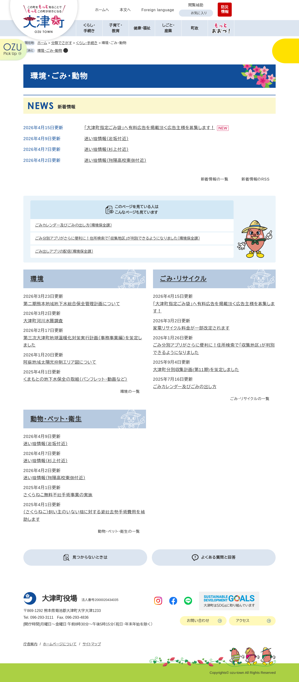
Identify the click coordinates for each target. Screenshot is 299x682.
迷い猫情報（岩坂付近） (106, 138)
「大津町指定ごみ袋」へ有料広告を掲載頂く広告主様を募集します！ (149, 127)
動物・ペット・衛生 (56, 419)
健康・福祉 (142, 28)
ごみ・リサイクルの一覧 (250, 399)
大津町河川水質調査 (43, 321)
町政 (194, 28)
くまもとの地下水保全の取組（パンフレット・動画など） (75, 379)
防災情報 (224, 9)
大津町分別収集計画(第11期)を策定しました (196, 369)
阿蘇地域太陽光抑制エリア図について (59, 362)
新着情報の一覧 (214, 179)
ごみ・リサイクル (183, 278)
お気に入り (199, 13)
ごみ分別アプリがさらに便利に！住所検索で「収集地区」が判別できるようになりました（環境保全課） (117, 238)
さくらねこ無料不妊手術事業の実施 (58, 495)
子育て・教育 (115, 28)
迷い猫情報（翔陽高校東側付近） (115, 160)
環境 (37, 278)
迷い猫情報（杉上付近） (106, 149)
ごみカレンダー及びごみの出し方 (185, 386)
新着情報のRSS (256, 179)
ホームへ (102, 10)
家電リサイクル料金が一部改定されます (191, 328)
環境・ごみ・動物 (49, 51)
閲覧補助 (195, 5)
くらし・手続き (89, 28)
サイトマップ (91, 644)
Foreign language (157, 10)
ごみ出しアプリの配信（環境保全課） (64, 251)
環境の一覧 (130, 392)
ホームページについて (60, 644)
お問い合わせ (198, 621)
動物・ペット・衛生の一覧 (119, 531)
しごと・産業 (168, 28)
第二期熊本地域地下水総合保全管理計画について (71, 304)
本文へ (125, 10)
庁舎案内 (30, 644)
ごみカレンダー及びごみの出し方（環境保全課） (73, 225)
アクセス (242, 621)
